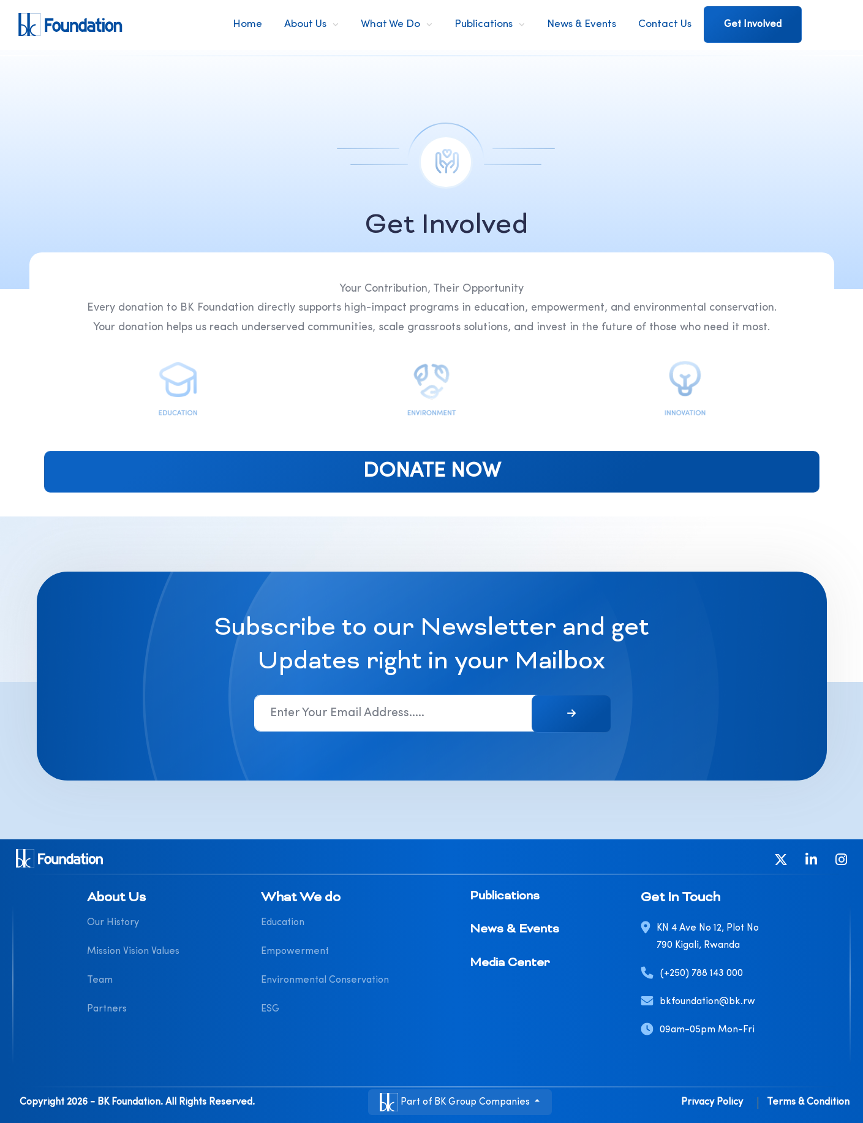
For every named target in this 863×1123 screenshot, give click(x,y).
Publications (483, 24)
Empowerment (295, 951)
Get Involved (753, 24)
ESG (270, 1009)
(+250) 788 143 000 (701, 973)
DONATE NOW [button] (431, 471)
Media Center (509, 963)
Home (247, 24)
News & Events (581, 24)
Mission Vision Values (133, 951)
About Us (305, 24)
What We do (390, 24)
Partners (107, 1009)
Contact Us (665, 24)
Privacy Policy (712, 1102)
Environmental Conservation (325, 980)
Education (282, 923)
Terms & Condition (808, 1102)
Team (100, 980)
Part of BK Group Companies (456, 1102)
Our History (113, 923)
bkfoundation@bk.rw (707, 1002)
